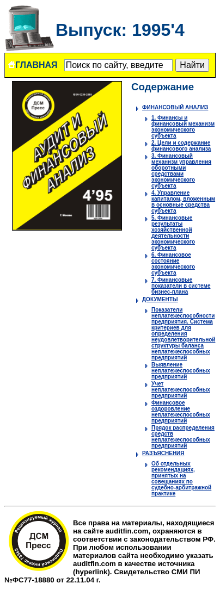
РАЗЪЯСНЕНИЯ (163, 453)
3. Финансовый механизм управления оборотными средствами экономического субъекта (181, 171)
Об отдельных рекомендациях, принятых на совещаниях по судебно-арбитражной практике (181, 478)
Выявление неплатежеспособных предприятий (180, 371)
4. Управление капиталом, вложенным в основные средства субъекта (183, 202)
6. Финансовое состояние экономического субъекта (173, 264)
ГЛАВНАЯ (33, 65)
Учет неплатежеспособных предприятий (180, 390)
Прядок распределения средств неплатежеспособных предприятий (183, 437)
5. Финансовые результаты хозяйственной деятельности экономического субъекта (173, 233)
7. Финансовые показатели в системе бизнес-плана (180, 286)
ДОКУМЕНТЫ (160, 299)
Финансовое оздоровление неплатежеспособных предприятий (180, 412)
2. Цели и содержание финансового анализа (181, 146)
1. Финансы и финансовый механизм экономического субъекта (183, 127)
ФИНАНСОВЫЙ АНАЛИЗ (175, 107)
